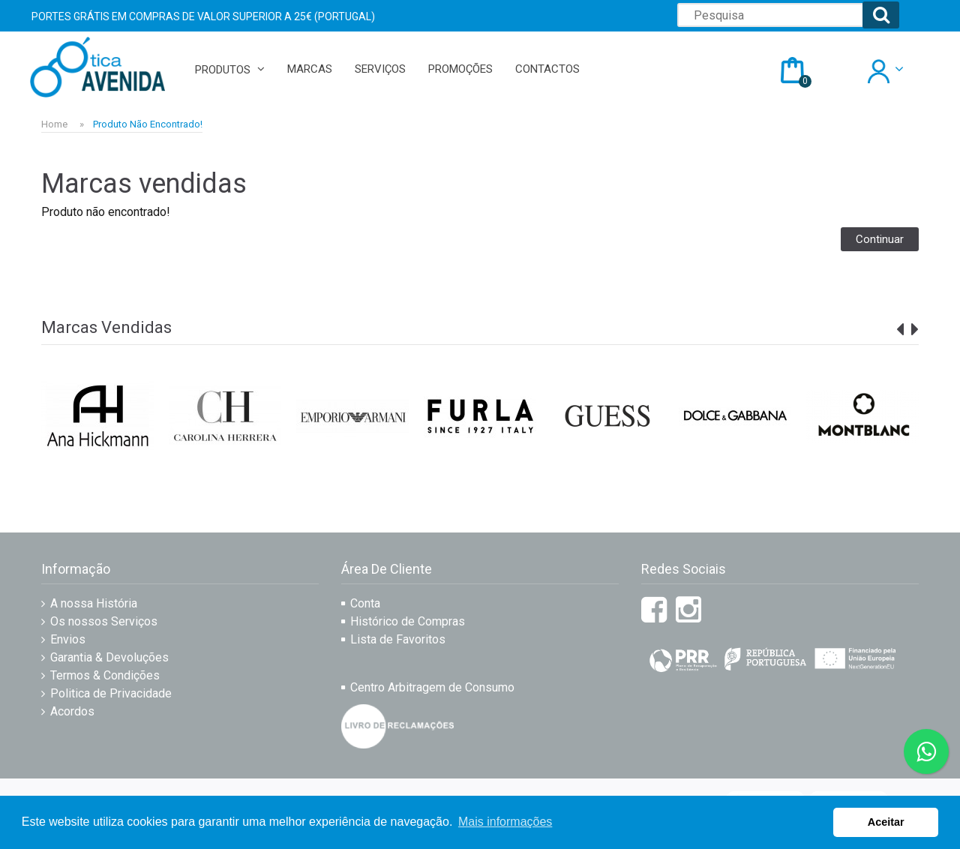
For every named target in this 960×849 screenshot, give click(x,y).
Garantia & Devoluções (109, 657)
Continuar (880, 239)
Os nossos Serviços (104, 621)
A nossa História (93, 603)
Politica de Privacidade (111, 693)
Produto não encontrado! (147, 124)
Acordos (72, 711)
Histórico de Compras (407, 621)
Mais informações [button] (505, 821)
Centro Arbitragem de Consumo (432, 687)
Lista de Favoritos (398, 639)
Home (54, 124)
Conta (365, 603)
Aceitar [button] (886, 822)
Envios (68, 639)
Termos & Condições (105, 675)
